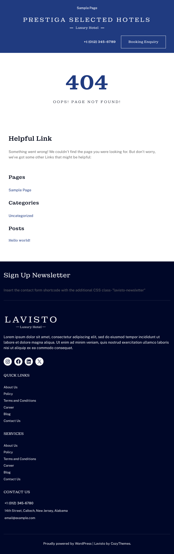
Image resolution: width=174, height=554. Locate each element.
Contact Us (12, 420)
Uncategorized (21, 216)
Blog (7, 414)
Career (9, 407)
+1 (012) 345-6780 (20, 502)
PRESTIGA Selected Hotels (87, 19)
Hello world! (20, 240)
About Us (11, 387)
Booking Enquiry (143, 42)
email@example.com (20, 517)
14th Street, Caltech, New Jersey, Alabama (37, 509)
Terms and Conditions (20, 400)
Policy (8, 394)
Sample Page (87, 8)
